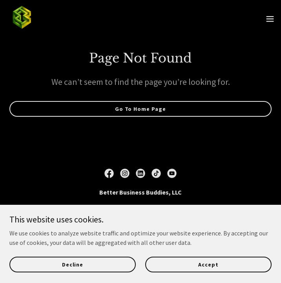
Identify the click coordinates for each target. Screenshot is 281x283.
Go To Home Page (140, 108)
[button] (270, 19)
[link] (22, 19)
